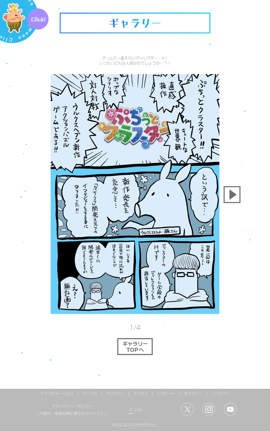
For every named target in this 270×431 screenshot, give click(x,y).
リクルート (166, 393)
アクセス (140, 393)
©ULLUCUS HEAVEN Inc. (135, 424)
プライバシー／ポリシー (72, 406)
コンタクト (220, 393)
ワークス (89, 393)
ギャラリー (193, 393)
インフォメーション (57, 393)
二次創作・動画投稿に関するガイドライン (72, 413)
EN (139, 410)
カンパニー (115, 393)
